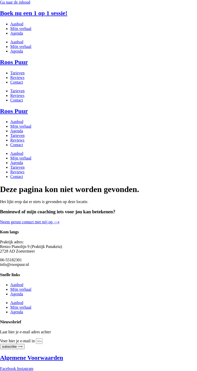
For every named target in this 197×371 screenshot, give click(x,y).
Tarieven (17, 73)
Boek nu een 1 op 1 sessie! (33, 13)
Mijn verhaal (20, 28)
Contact (16, 82)
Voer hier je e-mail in (18, 341)
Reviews (17, 77)
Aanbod (16, 24)
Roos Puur (14, 62)
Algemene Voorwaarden (31, 357)
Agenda (16, 33)
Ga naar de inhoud (15, 2)
